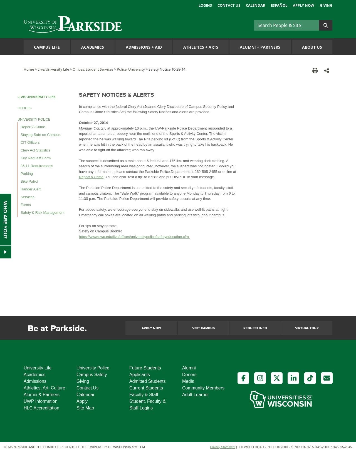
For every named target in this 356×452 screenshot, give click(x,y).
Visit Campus (203, 328)
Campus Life (47, 47)
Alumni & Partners (42, 394)
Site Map (85, 408)
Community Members (203, 388)
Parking (27, 174)
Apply (82, 401)
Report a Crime (91, 177)
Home (29, 69)
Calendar (255, 5)
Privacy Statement (222, 447)
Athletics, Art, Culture (44, 388)
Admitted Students (147, 381)
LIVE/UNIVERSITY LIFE (37, 97)
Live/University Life (53, 69)
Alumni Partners (260, 47)
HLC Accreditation (41, 408)
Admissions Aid (144, 47)
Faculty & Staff (143, 394)
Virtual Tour (307, 328)
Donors (189, 374)
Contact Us (228, 5)
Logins (205, 5)
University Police (92, 368)
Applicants (139, 374)
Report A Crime (33, 127)
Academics (92, 47)
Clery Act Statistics (36, 150)
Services (27, 197)
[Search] (286, 25)
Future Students (145, 368)
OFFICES (25, 108)
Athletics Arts (200, 47)
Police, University (131, 69)
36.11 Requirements (37, 166)
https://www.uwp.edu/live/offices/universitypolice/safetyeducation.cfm (134, 237)
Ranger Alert (31, 189)
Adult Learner (195, 394)
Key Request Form (36, 158)
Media (188, 381)
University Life (37, 368)
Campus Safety (91, 374)
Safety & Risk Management (43, 212)
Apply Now (303, 5)
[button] (326, 70)
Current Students (146, 388)
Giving (326, 5)
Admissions (35, 381)
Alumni (189, 368)
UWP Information (41, 401)
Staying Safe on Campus (41, 135)
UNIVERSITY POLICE (34, 119)
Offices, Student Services (93, 69)
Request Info (255, 328)
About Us (312, 47)
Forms (26, 205)
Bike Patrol (29, 181)
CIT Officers (30, 142)
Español (279, 5)
